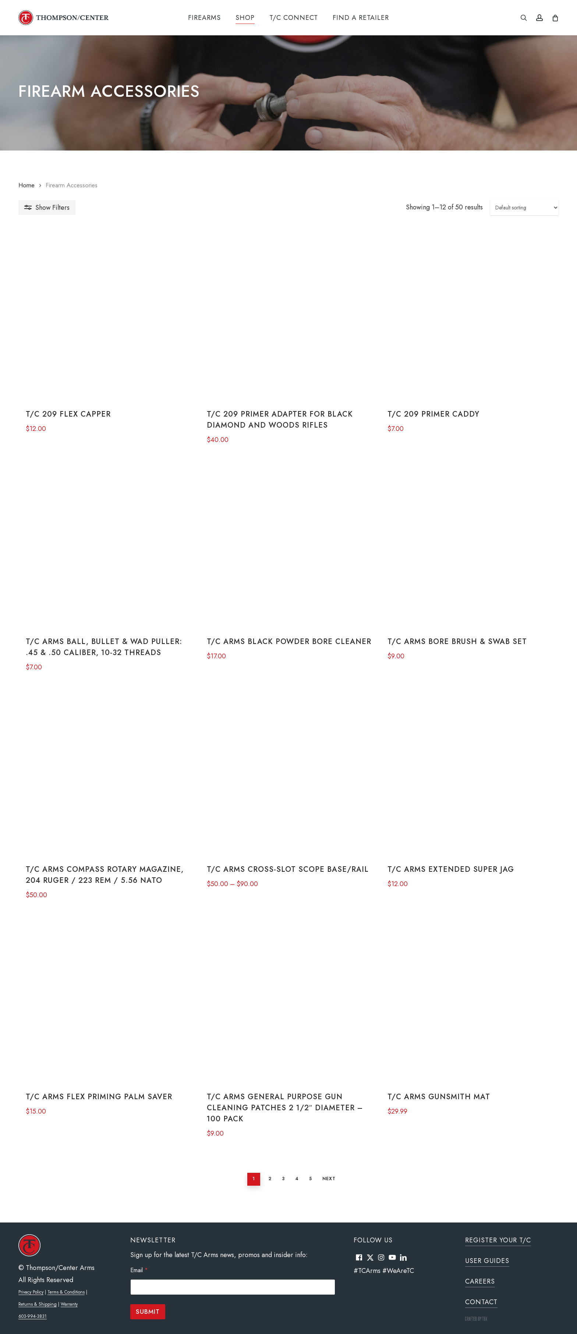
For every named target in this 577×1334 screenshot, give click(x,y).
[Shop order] (524, 207)
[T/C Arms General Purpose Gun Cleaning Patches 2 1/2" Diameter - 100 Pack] (288, 1008)
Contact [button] (481, 1302)
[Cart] (555, 17)
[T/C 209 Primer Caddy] (471, 317)
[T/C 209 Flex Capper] (104, 317)
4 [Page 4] (293, 1188)
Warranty (69, 1304)
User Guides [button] (487, 1261)
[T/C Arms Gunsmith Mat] (471, 1008)
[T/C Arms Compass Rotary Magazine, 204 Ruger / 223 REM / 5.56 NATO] (104, 778)
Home (26, 185)
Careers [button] (480, 1281)
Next (325, 1188)
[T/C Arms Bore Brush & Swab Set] (471, 547)
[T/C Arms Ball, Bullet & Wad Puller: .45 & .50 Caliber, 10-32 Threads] (104, 547)
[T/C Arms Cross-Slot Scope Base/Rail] (288, 778)
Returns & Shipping (37, 1304)
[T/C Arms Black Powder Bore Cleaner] (288, 547)
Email (139, 1270)
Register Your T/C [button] (498, 1240)
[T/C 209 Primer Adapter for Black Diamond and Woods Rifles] (288, 317)
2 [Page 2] (266, 1188)
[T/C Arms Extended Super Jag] (471, 778)
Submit (148, 1311)
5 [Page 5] (306, 1188)
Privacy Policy (30, 1292)
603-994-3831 (32, 1316)
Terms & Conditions (66, 1292)
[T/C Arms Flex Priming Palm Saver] (104, 1008)
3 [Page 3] (279, 1188)
